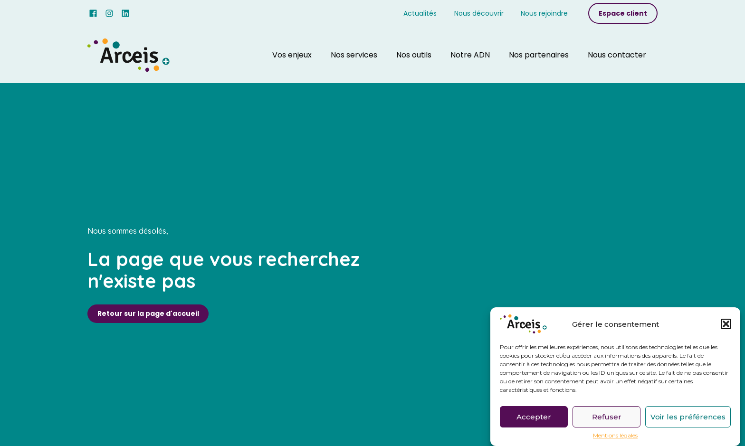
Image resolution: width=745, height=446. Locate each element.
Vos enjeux (292, 54)
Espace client (623, 13)
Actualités (420, 13)
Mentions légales (615, 437)
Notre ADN (470, 54)
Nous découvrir (479, 13)
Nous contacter (617, 54)
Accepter (533, 418)
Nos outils (413, 54)
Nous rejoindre (544, 13)
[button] (726, 326)
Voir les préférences (688, 418)
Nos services (354, 54)
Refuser (606, 418)
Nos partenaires (539, 54)
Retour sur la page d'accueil (148, 313)
